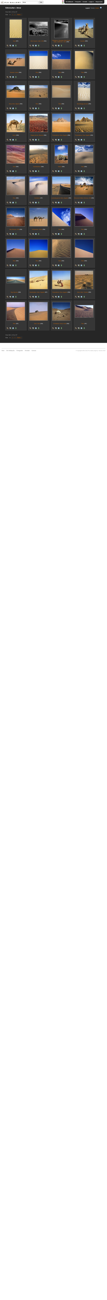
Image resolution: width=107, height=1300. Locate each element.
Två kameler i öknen (37, 229)
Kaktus (60, 166)
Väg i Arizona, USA (14, 229)
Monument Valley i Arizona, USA (82, 198)
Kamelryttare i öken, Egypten (37, 292)
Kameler (82, 41)
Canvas (34, 350)
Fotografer (78, 1)
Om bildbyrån (69, 1)
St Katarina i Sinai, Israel (59, 323)
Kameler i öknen (14, 72)
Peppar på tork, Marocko (37, 135)
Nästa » (19, 14)
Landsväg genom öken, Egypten (59, 198)
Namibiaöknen (37, 166)
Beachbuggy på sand (82, 103)
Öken (37, 72)
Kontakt (85, 1)
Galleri (97, 8)
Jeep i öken (37, 323)
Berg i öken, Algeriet (14, 103)
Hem (3, 350)
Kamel (14, 135)
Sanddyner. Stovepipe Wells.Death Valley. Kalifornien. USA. (61, 41)
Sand (14, 41)
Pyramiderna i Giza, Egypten (59, 135)
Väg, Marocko (14, 292)
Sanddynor (37, 198)
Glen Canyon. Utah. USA (37, 41)
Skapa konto (99, 1)
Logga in (91, 1)
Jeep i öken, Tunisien (82, 292)
